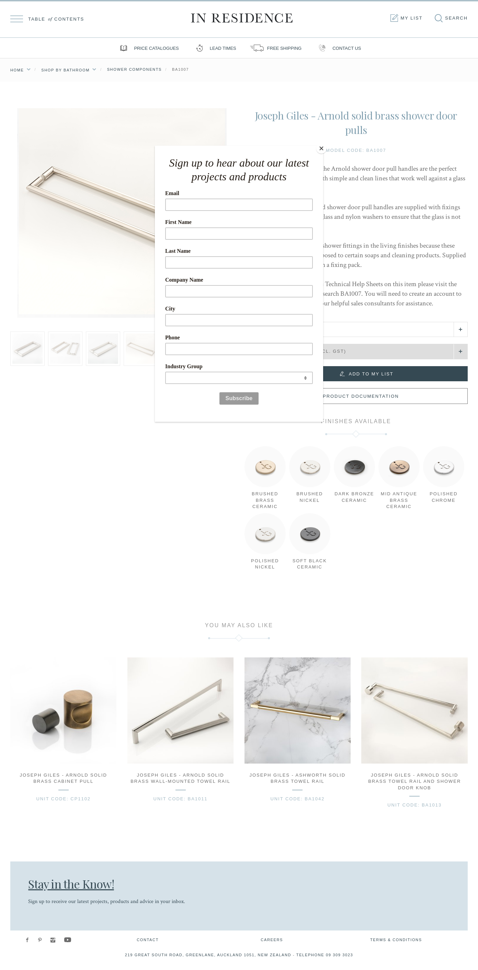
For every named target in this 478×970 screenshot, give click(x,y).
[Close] (321, 147)
